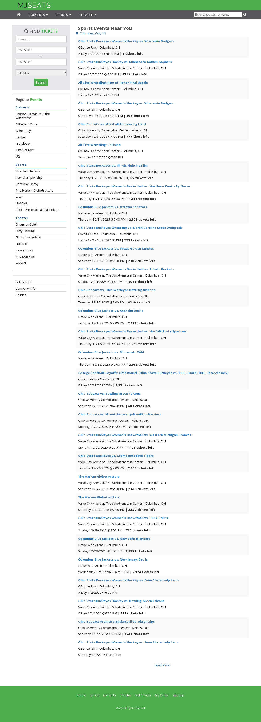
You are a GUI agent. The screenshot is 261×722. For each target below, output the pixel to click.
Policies (21, 295)
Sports (21, 165)
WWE (19, 197)
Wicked (21, 263)
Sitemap (178, 695)
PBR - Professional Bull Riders (37, 209)
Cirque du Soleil (26, 224)
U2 (18, 156)
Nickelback (23, 143)
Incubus (21, 137)
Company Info (25, 288)
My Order (162, 695)
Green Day (23, 131)
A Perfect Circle (27, 124)
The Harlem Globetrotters (35, 190)
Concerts (23, 107)
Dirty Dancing (25, 231)
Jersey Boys (24, 250)
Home (81, 695)
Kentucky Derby (27, 184)
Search (41, 82)
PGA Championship (29, 177)
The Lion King (25, 256)
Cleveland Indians (28, 171)
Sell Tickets (24, 282)
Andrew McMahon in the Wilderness (33, 116)
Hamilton (22, 243)
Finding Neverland (28, 237)
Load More (162, 665)
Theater (22, 218)
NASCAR (21, 203)
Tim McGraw (25, 150)
